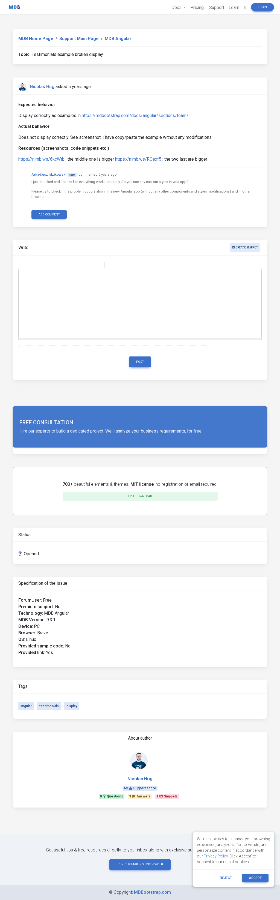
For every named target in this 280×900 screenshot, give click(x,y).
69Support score (140, 788)
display (71, 706)
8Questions (111, 796)
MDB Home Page (35, 38)
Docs (177, 7)
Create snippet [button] (245, 247)
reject (226, 878)
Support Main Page (79, 38)
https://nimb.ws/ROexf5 (138, 159)
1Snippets (167, 796)
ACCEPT (255, 878)
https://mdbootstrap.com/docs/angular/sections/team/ (135, 115)
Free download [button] (140, 496)
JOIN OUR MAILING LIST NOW (140, 864)
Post (140, 362)
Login (262, 7)
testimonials (49, 706)
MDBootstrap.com (152, 892)
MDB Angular (118, 38)
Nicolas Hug (42, 86)
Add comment (49, 214)
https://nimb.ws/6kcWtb (41, 159)
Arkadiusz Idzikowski (48, 174)
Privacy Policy (216, 856)
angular (26, 706)
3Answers (140, 796)
